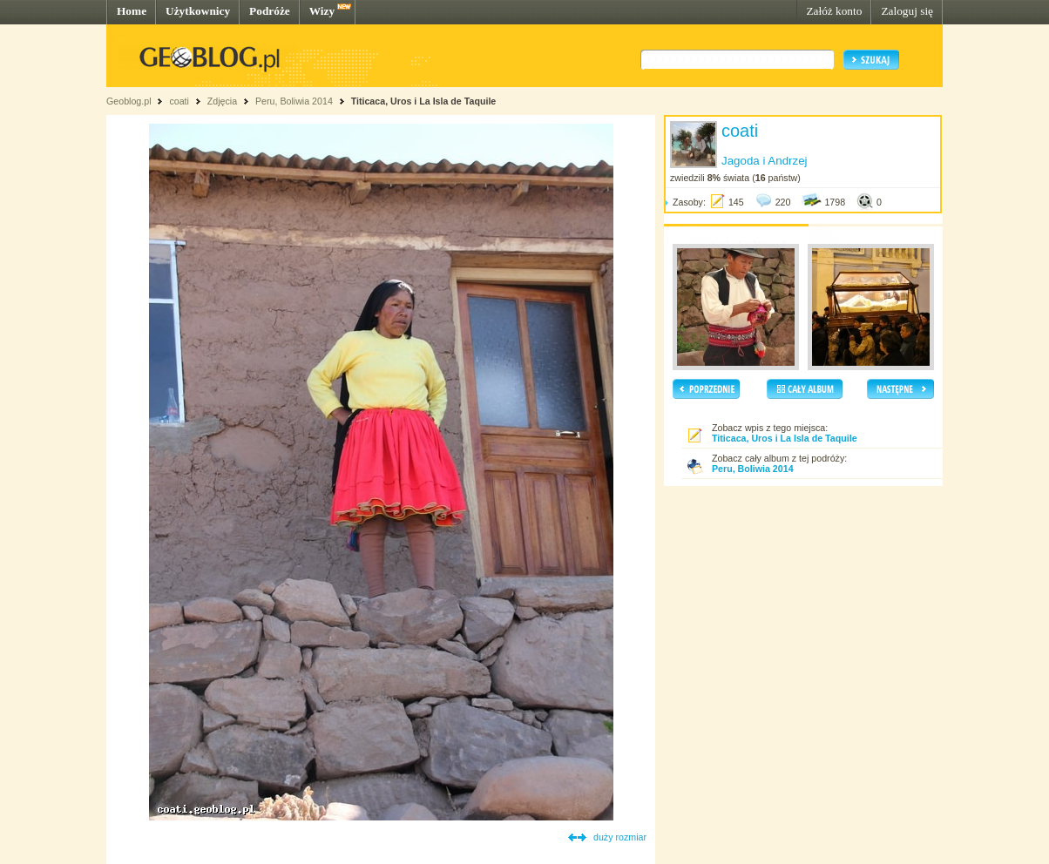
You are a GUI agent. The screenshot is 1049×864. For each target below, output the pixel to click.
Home (131, 10)
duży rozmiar (619, 837)
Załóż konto (834, 10)
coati (179, 101)
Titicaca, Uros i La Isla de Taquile (424, 101)
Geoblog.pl (129, 101)
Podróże (269, 10)
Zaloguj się (907, 10)
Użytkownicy (198, 10)
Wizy (322, 10)
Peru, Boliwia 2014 (294, 101)
